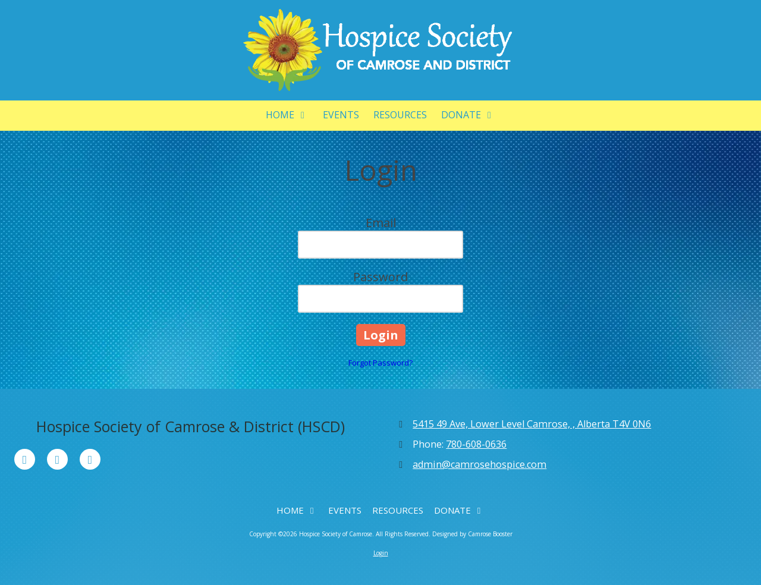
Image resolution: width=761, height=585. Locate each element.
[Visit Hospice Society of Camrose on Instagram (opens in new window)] (90, 459)
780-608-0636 (476, 444)
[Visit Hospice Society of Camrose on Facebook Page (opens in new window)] (24, 459)
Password (380, 277)
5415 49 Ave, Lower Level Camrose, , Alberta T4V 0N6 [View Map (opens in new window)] (532, 423)
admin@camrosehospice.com (479, 464)
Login (380, 553)
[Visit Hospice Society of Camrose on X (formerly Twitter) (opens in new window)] (57, 459)
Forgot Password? (380, 362)
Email (381, 223)
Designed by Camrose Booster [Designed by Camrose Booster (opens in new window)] (472, 534)
